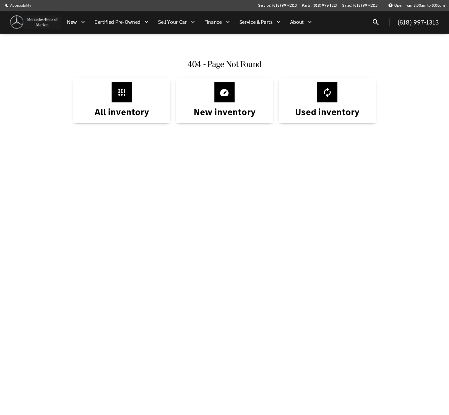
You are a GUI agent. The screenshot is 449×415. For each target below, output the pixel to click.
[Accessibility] (18, 5)
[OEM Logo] (17, 22)
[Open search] (375, 22)
